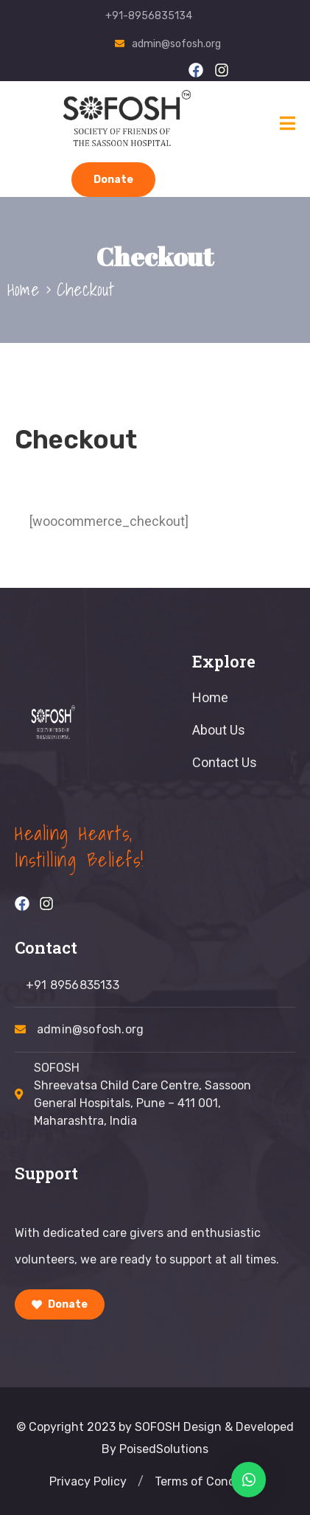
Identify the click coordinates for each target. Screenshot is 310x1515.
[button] (141, 1482)
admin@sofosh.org (176, 44)
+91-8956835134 (148, 16)
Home (23, 289)
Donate (113, 179)
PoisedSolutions (163, 1449)
